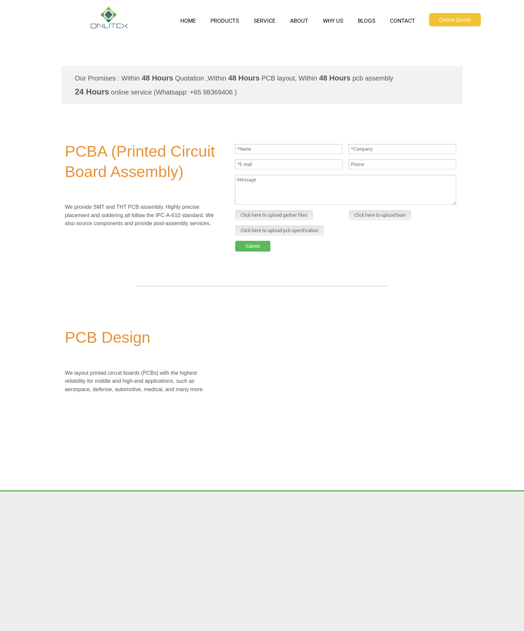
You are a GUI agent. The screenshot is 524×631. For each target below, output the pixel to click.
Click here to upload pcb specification (279, 230)
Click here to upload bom (380, 215)
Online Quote (455, 20)
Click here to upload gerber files (274, 215)
